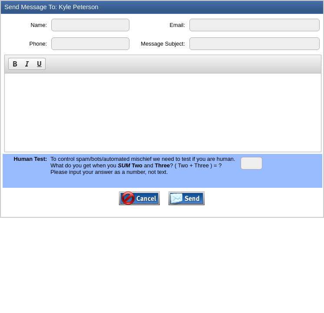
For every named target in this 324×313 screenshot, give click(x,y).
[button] (15, 64)
